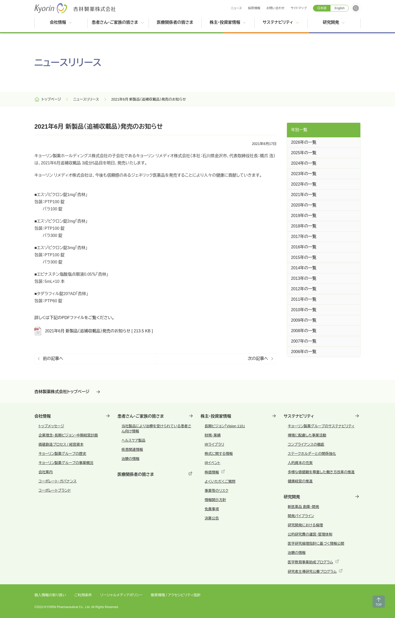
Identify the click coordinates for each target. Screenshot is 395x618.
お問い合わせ (275, 8)
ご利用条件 (83, 595)
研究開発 (334, 22)
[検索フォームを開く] (356, 8)
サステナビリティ (281, 22)
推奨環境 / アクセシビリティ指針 (176, 595)
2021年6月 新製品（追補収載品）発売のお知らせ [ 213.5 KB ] (93, 331)
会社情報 (61, 22)
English (340, 8)
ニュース (236, 8)
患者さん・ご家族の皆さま (118, 22)
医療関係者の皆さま (179, 22)
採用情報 (254, 8)
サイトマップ (299, 8)
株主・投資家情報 (228, 22)
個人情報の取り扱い (50, 595)
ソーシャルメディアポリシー (121, 595)
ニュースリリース (86, 99)
